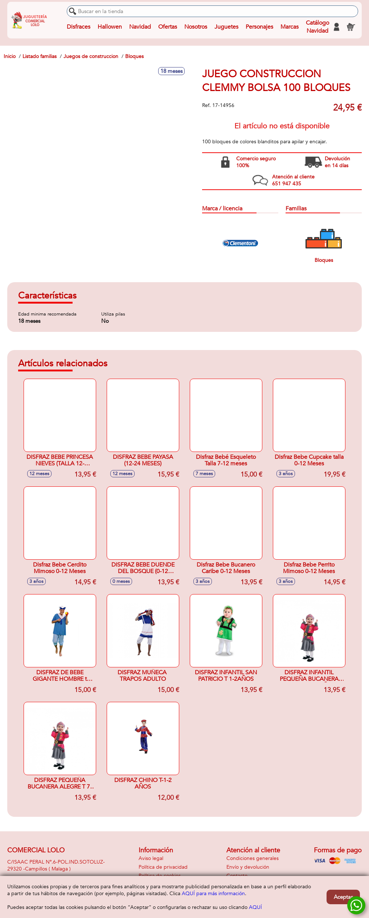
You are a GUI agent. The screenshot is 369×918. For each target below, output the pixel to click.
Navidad (140, 27)
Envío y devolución (247, 867)
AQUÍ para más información (213, 893)
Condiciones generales (252, 858)
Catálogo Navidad (317, 27)
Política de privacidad (163, 867)
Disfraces (78, 27)
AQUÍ (255, 907)
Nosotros (195, 27)
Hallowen (110, 27)
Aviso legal (151, 858)
